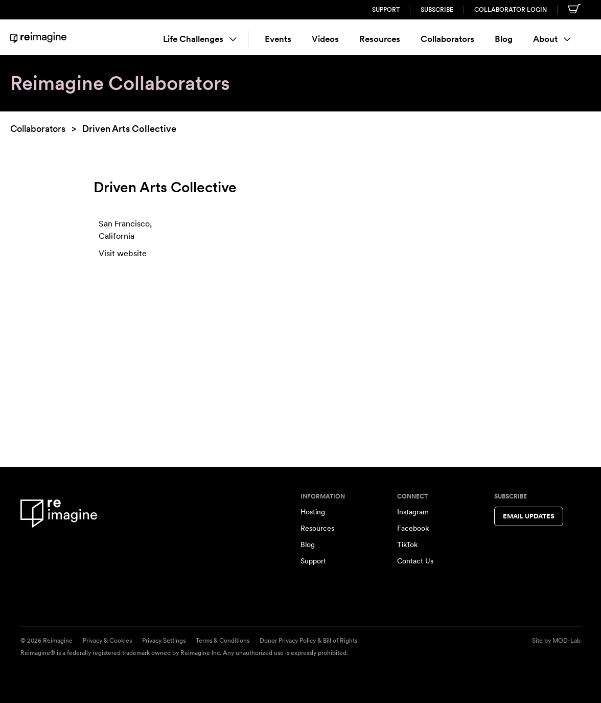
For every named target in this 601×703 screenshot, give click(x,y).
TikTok (407, 544)
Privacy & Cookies (107, 640)
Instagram (413, 512)
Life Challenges (200, 39)
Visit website (123, 253)
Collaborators (447, 39)
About (552, 39)
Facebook (413, 528)
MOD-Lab (566, 640)
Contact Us (415, 561)
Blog (504, 39)
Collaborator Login (510, 9)
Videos (325, 39)
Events (278, 39)
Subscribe (437, 9)
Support (386, 9)
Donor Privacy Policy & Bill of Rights (308, 640)
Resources (379, 39)
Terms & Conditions (222, 640)
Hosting (312, 512)
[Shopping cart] (574, 8)
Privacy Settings (164, 640)
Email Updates (528, 516)
